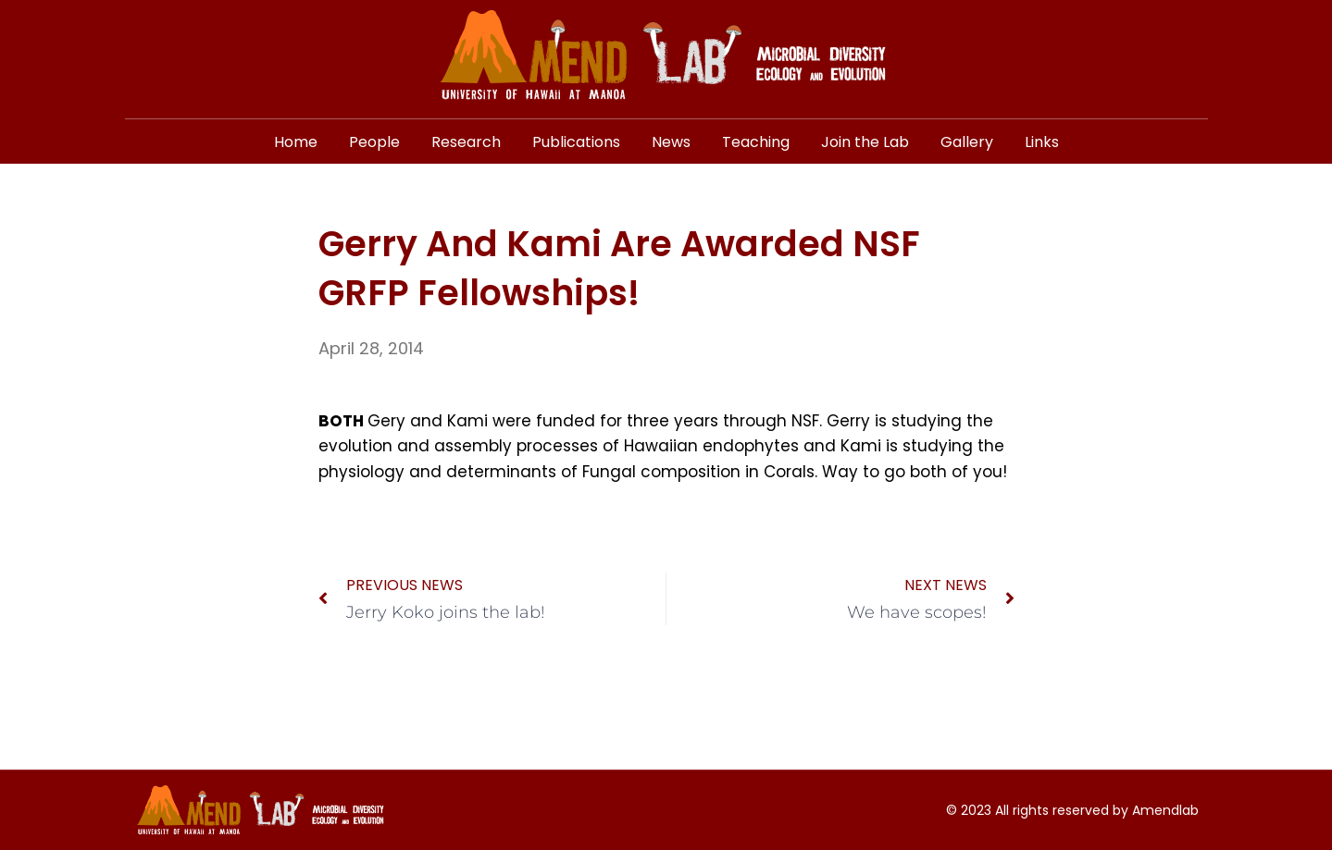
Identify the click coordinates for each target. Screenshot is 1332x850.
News (671, 142)
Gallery (966, 142)
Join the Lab (865, 142)
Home (295, 142)
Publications (576, 142)
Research (466, 142)
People (374, 142)
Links (1042, 142)
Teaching (756, 142)
